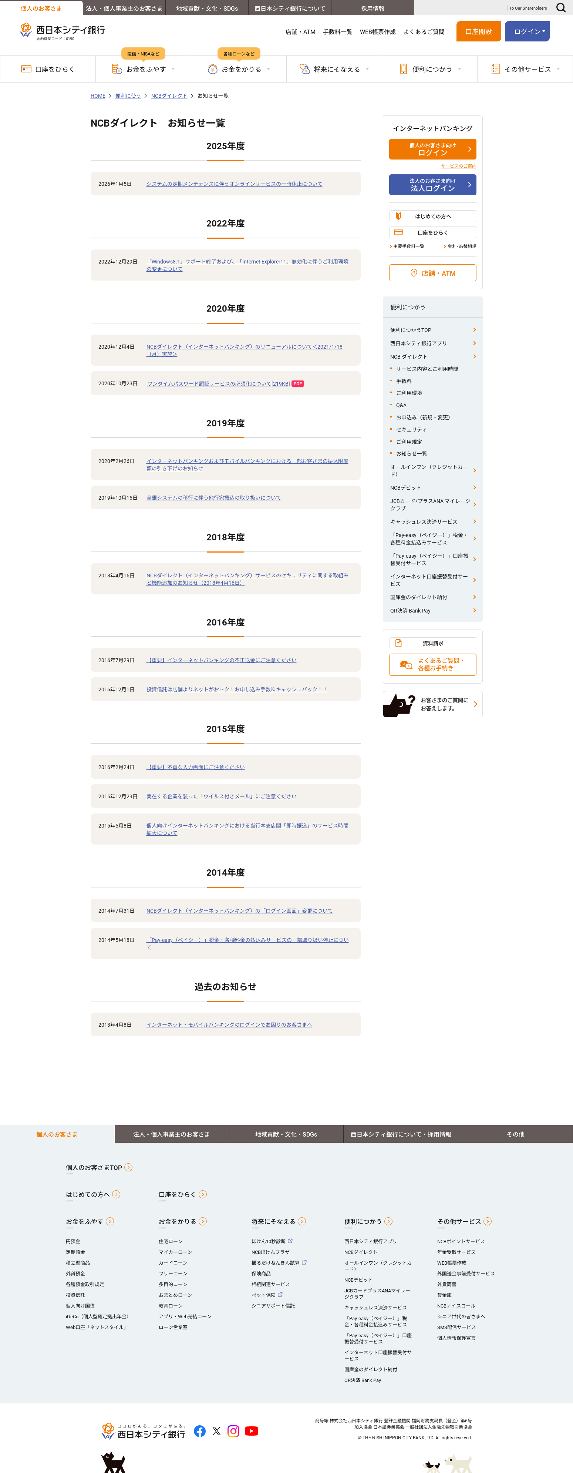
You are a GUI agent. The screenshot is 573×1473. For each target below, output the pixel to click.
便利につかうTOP (410, 330)
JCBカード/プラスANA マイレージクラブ (430, 504)
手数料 (404, 381)
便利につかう (363, 1221)
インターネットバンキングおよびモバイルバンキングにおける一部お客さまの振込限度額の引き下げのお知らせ (247, 465)
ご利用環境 (409, 393)
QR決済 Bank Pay (410, 611)
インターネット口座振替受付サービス (429, 580)
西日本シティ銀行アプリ (418, 343)
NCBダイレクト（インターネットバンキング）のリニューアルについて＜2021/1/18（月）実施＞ (244, 350)
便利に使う (128, 96)
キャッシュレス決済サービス (424, 522)
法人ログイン (432, 185)
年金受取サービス (456, 1252)
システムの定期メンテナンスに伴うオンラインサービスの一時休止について (234, 184)
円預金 (73, 1241)
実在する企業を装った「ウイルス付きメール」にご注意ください (221, 796)
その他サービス (459, 1221)
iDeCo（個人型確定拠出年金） (98, 1316)
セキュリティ (411, 430)
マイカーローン (175, 1252)
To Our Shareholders (528, 8)
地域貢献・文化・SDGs (207, 8)
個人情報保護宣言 (456, 1338)
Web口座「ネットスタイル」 (97, 1327)
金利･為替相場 (462, 246)
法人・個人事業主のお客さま (124, 8)
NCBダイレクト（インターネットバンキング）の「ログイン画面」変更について (239, 911)
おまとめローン (175, 1295)
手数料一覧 (338, 32)
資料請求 (433, 644)
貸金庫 (444, 1295)
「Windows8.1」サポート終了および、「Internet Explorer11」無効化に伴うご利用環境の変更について (247, 265)
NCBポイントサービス (461, 1241)
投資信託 (75, 1295)
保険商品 (261, 1273)
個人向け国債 (80, 1306)
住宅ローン (171, 1241)
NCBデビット (405, 488)
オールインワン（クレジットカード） (429, 470)
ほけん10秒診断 (269, 1241)
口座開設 (478, 32)
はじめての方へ (433, 216)
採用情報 (373, 8)
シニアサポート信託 (273, 1306)
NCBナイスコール (456, 1306)
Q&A (401, 405)
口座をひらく (48, 69)
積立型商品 (78, 1263)
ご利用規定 (409, 442)
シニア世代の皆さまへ (461, 1316)
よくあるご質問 (424, 32)
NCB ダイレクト (409, 357)
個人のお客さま (41, 8)
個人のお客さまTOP (94, 1167)
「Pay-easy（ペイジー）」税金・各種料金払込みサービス (429, 539)
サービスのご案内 (458, 166)
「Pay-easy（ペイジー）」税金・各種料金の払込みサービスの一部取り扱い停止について (247, 943)
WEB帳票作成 (378, 32)
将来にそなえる (274, 1221)
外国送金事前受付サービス (466, 1273)
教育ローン (171, 1306)
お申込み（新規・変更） (424, 417)
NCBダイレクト (169, 96)
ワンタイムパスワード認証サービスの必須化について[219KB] (218, 384)
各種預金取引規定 (85, 1284)
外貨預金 (75, 1273)
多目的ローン (173, 1284)
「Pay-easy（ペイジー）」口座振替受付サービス (429, 559)
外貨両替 (446, 1284)
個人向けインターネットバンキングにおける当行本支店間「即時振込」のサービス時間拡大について (247, 829)
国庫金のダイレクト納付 (418, 597)
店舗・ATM (301, 32)
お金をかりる (177, 1221)
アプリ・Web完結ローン (185, 1316)
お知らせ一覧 (411, 454)
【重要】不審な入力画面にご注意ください (195, 767)
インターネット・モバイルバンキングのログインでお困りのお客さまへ (229, 1025)
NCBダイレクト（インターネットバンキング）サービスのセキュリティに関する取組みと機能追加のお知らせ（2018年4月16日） (247, 579)
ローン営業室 (173, 1327)
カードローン (173, 1263)
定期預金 (75, 1252)
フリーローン (173, 1273)
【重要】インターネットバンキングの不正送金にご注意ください (221, 660)
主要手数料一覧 (408, 246)
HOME (98, 96)
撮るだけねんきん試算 (276, 1263)
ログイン (527, 32)
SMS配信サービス (456, 1327)
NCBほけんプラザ (271, 1252)
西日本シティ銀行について (290, 8)
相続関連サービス (271, 1284)
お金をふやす (85, 1221)
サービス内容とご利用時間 (427, 369)
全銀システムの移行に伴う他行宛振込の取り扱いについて (213, 498)
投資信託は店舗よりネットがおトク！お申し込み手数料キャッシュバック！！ (237, 689)
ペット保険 (264, 1295)
